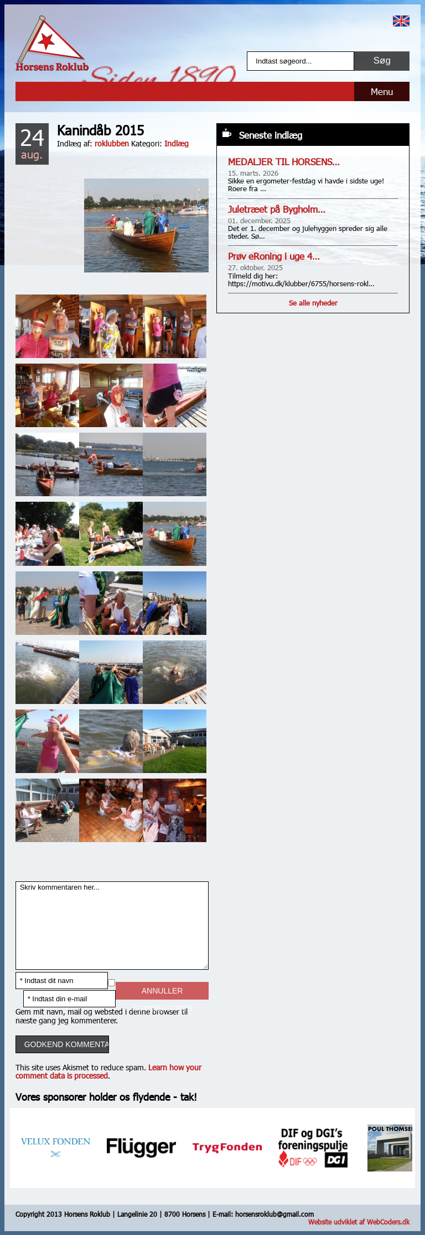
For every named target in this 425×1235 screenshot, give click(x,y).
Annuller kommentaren (162, 993)
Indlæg (176, 143)
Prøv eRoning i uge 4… (274, 256)
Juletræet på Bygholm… (276, 209)
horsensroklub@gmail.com (274, 1214)
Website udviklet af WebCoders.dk (359, 1222)
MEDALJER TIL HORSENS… (284, 161)
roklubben (112, 143)
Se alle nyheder (313, 302)
